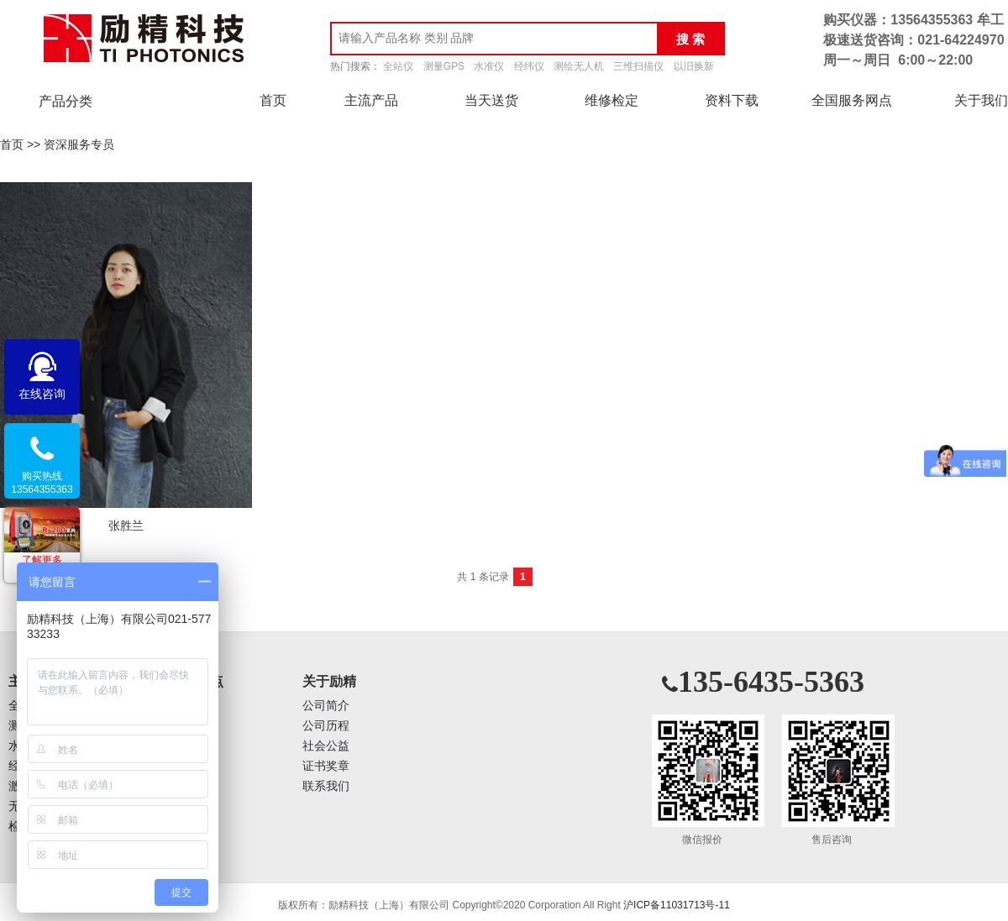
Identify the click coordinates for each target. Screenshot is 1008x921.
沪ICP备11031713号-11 (676, 905)
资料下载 (732, 100)
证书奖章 (325, 766)
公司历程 (325, 726)
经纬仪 (529, 66)
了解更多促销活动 (42, 566)
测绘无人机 (579, 66)
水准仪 (489, 66)
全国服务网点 (851, 100)
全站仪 (398, 66)
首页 (273, 100)
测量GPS (444, 66)
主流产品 (371, 100)
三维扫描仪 (638, 66)
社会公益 (325, 746)
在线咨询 (42, 393)
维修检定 (611, 100)
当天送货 (491, 100)
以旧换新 (694, 66)
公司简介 (325, 705)
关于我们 (981, 100)
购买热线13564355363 (41, 482)
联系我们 (325, 786)
